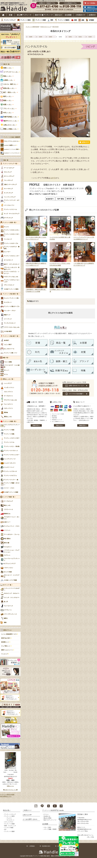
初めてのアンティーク (50, 820)
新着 (11, 15)
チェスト (9, 818)
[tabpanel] (60, 97)
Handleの (10, 145)
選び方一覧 (6, 64)
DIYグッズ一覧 (7, 585)
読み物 (58, 15)
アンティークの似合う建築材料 (11, 137)
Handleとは (47, 816)
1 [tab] (60, 139)
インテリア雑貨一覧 (8, 497)
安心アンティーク (24, 15)
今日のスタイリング (45, 26)
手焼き (11, 141)
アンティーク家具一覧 (9, 222)
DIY (5, 829)
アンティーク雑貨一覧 (9, 421)
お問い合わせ (92, 15)
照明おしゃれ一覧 (8, 379)
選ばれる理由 (47, 818)
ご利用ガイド (81, 15)
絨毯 (83, 20)
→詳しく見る (90, 837)
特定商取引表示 (46, 846)
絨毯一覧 (5, 357)
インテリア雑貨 (8, 827)
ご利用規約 (32, 846)
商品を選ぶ (6, 810)
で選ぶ (8, 84)
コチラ (53, 178)
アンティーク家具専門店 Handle (53, 810)
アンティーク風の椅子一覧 (10, 336)
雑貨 (75, 20)
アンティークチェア (10, 20)
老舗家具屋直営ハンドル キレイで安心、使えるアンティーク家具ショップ (14, 7)
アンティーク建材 (9, 831)
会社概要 (68, 15)
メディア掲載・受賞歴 (50, 829)
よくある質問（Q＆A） (30, 819)
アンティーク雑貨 (40, 20)
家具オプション (7, 630)
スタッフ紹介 (47, 827)
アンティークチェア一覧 (10, 163)
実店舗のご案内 (82, 814)
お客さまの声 (27, 815)
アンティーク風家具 (63, 20)
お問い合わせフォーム (86, 835)
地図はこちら (10, 786)
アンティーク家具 (25, 20)
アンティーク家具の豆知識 (7, 794)
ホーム (3, 15)
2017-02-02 (55, 26)
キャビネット (10, 820)
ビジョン (46, 814)
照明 (51, 20)
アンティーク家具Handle (32, 26)
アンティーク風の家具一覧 (10, 294)
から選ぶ (6, 68)
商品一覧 (5, 160)
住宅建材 (91, 20)
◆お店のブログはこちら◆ (10, 789)
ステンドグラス (8, 822)
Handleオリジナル (11, 153)
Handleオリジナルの (11, 149)
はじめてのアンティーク (43, 15)
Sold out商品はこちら (5, 796)
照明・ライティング (10, 825)
